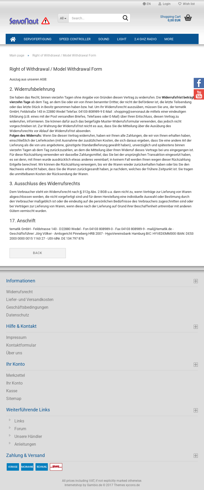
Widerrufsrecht (19, 291)
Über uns (14, 352)
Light (122, 39)
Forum (20, 428)
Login (164, 4)
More (168, 39)
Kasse (11, 390)
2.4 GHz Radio (145, 39)
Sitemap (13, 398)
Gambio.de (94, 485)
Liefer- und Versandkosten (30, 299)
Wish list (186, 4)
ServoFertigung (37, 39)
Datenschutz (17, 315)
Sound (103, 39)
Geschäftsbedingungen (27, 307)
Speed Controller (75, 39)
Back (37, 253)
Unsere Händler (28, 436)
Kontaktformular (21, 345)
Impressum (16, 337)
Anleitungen (25, 444)
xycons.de (133, 485)
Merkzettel (15, 375)
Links (19, 421)
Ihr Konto (14, 383)
